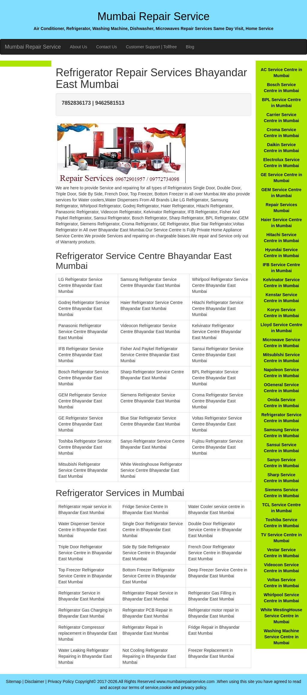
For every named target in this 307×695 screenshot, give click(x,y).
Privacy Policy (61, 681)
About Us (78, 46)
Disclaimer (34, 681)
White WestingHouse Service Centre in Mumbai (281, 615)
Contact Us (106, 46)
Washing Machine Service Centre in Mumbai (281, 636)
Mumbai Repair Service (33, 47)
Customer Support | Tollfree (151, 46)
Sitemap (13, 681)
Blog (190, 46)
